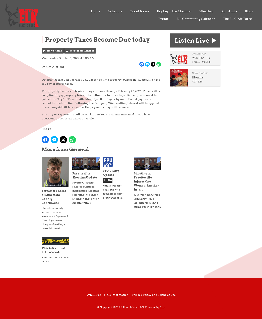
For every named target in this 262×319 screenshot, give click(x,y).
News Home (54, 51)
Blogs (249, 11)
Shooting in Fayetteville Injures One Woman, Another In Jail (147, 174)
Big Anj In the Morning (174, 11)
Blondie (198, 77)
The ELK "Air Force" (238, 19)
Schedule (115, 11)
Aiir (162, 307)
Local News (139, 11)
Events (163, 19)
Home (95, 11)
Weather (206, 11)
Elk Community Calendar (196, 19)
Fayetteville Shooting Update (86, 168)
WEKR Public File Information (107, 294)
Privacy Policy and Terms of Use (154, 294)
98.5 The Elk (201, 58)
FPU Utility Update (111, 166)
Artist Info (229, 11)
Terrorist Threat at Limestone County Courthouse (55, 180)
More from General (82, 51)
